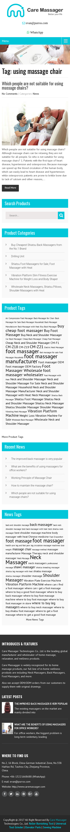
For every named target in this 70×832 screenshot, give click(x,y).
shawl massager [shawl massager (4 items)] (24, 567)
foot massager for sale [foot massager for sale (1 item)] (49, 352)
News (36, 93)
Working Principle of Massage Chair (31, 477)
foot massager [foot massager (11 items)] (48, 540)
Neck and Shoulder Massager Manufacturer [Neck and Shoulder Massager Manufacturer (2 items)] (31, 389)
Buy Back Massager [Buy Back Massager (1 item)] (48, 326)
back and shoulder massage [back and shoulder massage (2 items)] (17, 525)
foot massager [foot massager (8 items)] (22, 351)
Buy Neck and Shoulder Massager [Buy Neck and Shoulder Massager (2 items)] (41, 335)
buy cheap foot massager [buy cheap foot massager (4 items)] (35, 328)
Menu (5, 41)
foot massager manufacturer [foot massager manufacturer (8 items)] (31, 359)
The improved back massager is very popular (36, 458)
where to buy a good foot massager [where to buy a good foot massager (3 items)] (26, 592)
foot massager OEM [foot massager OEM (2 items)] (51, 362)
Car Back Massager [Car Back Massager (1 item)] (14, 339)
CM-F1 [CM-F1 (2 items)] (55, 343)
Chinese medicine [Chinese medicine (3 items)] (38, 536)
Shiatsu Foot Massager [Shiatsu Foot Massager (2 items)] (29, 399)
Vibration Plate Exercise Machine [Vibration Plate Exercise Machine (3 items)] (42, 580)
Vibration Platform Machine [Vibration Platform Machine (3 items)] (31, 413)
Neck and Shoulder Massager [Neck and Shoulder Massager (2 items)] (28, 379)
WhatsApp (36, 32)
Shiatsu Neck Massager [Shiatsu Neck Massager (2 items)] (49, 403)
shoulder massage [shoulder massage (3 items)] (31, 576)
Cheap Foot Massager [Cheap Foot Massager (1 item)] (51, 339)
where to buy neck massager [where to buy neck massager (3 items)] (36, 607)
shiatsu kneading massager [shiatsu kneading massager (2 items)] (48, 567)
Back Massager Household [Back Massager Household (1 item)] (32, 322)
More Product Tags (12, 436)
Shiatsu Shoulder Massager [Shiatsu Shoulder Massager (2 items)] (22, 407)
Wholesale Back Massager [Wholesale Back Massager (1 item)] (23, 420)
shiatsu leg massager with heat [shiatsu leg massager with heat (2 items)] (19, 571)
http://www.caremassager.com (28, 786)
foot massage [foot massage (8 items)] (19, 541)
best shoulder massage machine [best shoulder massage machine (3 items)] (33, 532)
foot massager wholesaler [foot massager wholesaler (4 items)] (28, 372)
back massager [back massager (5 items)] (41, 524)
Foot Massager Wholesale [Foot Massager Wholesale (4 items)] (28, 368)
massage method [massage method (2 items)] (39, 549)
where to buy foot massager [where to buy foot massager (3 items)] (32, 599)
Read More (10, 187)
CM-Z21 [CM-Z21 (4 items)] (36, 346)
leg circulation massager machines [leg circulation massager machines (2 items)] (45, 545)
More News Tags (35, 619)
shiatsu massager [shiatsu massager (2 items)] (13, 576)
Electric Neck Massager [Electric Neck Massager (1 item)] (54, 347)
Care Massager (58, 820)
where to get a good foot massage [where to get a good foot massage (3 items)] (36, 614)
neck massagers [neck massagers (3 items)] (37, 563)
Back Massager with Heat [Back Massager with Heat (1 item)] (28, 326)
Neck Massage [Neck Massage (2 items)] (23, 558)
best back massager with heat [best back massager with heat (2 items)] (34, 529)
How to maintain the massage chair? (32, 485)
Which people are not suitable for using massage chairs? (32, 85)
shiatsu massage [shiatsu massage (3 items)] (42, 571)
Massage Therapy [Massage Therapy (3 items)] (31, 553)
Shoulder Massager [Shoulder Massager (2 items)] (52, 407)
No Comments (10, 93)
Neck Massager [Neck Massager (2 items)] (41, 395)
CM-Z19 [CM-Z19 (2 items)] (24, 347)
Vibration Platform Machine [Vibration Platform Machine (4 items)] (25, 584)
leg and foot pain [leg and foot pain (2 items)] (23, 545)
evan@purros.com (37, 23)
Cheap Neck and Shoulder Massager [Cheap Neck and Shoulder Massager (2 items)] (28, 343)
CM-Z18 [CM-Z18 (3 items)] (12, 346)
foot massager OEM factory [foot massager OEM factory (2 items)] (23, 366)
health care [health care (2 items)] (10, 545)
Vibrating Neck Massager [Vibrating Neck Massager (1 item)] (16, 411)
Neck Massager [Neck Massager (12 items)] (23, 559)
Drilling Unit (17, 256)
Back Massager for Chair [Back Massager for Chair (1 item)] (44, 318)
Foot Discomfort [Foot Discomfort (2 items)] (56, 537)
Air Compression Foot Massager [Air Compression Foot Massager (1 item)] (19, 318)
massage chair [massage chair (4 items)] (21, 549)
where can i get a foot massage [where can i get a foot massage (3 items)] (43, 588)
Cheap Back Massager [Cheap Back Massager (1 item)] (32, 339)
